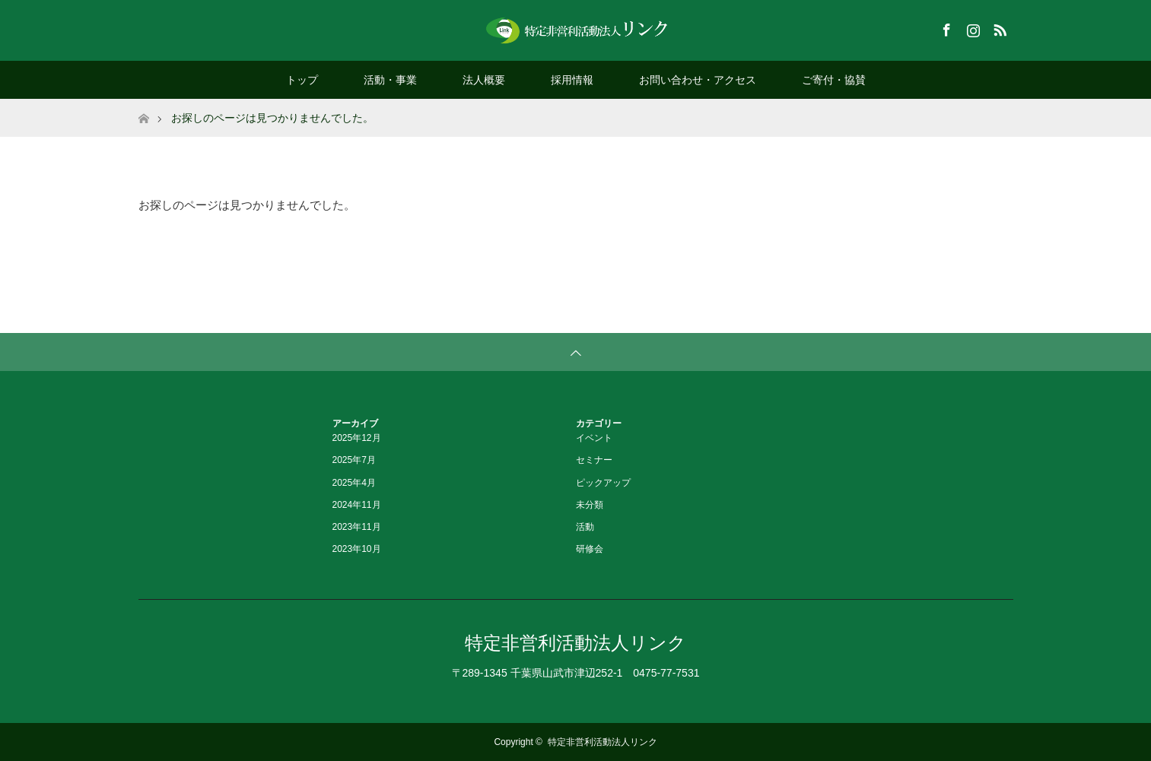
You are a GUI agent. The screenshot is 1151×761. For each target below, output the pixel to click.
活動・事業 (390, 80)
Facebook (944, 27)
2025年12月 (356, 438)
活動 (585, 527)
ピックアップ (603, 482)
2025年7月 (354, 460)
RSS (998, 27)
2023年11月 (356, 527)
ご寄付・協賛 (834, 80)
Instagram (971, 27)
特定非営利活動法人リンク (575, 643)
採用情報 (572, 80)
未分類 (589, 504)
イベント (594, 438)
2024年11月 (356, 504)
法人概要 (484, 80)
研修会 (589, 549)
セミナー (594, 460)
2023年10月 (356, 549)
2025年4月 (354, 482)
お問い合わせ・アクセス (697, 80)
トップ (302, 80)
